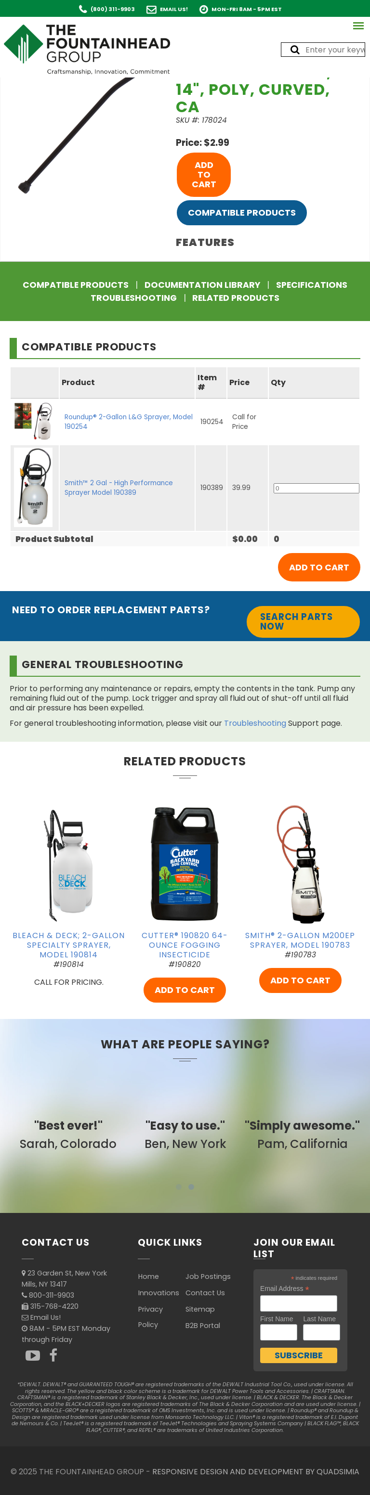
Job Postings (208, 1276)
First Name (276, 1319)
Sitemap (200, 1309)
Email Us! (174, 9)
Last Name (319, 1319)
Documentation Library (202, 285)
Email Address (284, 1288)
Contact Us (205, 1293)
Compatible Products (242, 212)
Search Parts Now (296, 621)
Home (148, 1276)
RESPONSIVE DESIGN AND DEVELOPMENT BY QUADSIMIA (255, 1471)
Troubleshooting (134, 298)
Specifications (311, 285)
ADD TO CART (204, 174)
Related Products (235, 298)
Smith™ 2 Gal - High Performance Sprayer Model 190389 (119, 487)
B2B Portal (202, 1325)
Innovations (158, 1293)
